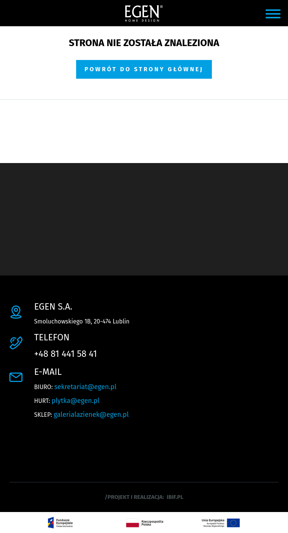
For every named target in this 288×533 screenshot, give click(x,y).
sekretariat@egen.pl (85, 387)
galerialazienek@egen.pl (91, 414)
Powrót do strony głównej (143, 69)
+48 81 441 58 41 (65, 354)
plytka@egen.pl (76, 401)
